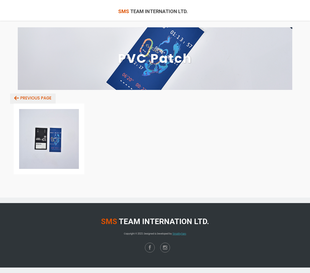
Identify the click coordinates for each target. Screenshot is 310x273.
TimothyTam (179, 233)
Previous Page (36, 98)
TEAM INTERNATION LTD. (153, 11)
